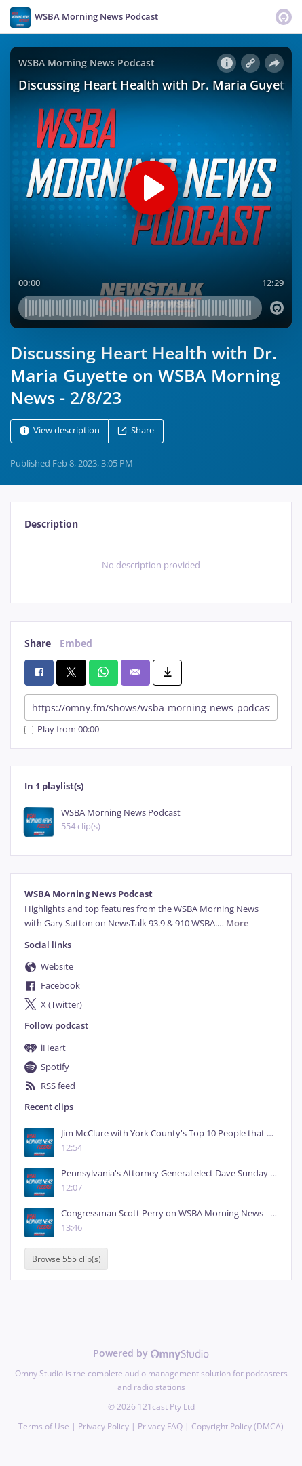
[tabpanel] (151, 564)
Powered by (151, 1353)
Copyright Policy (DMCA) (237, 1426)
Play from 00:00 (61, 730)
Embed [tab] (76, 643)
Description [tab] (51, 523)
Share (135, 431)
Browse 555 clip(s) (66, 1259)
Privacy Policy (103, 1426)
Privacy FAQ (160, 1426)
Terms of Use (43, 1426)
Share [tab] (37, 643)
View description (60, 431)
